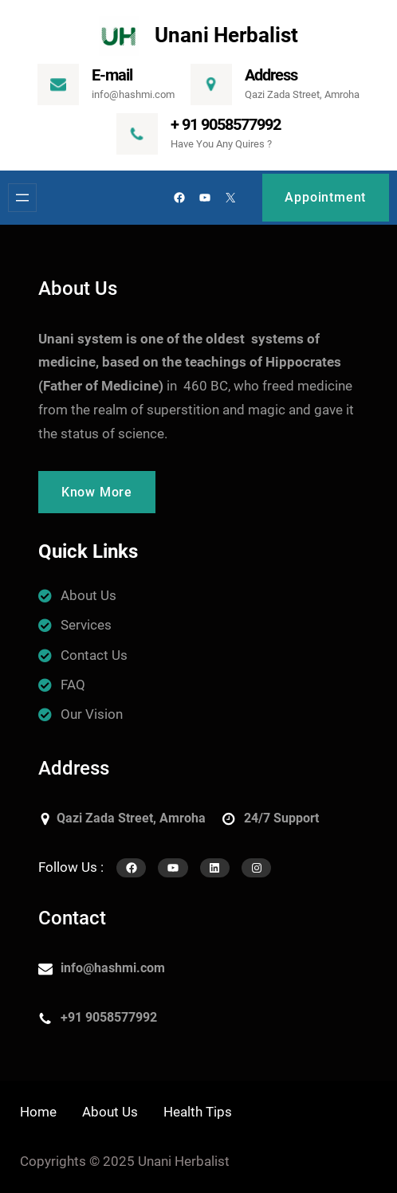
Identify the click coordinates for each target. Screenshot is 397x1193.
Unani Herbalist (226, 35)
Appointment (325, 197)
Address (271, 74)
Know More (96, 492)
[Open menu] (22, 197)
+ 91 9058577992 (226, 124)
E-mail (112, 74)
